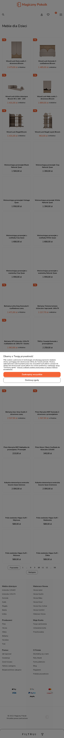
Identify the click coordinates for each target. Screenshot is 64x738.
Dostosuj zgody (32, 380)
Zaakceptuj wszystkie (32, 374)
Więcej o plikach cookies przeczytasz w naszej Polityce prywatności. (30, 368)
